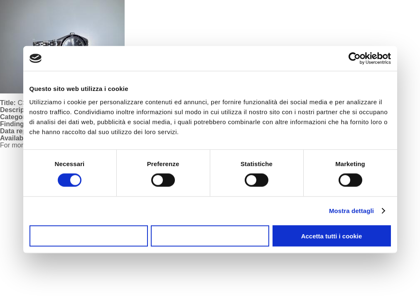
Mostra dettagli (351, 210)
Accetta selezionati (210, 235)
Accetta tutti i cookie (331, 235)
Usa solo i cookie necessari (88, 235)
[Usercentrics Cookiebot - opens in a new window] (354, 58)
